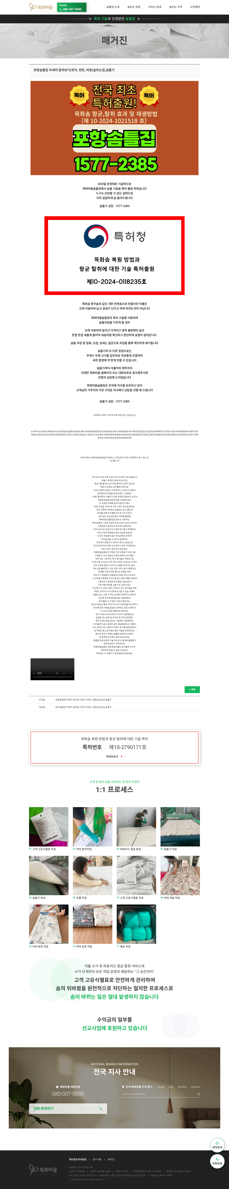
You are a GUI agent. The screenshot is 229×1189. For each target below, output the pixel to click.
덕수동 (73, 435)
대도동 (47, 431)
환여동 (129, 438)
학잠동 (116, 435)
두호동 (144, 435)
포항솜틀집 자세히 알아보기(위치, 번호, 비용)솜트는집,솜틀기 (74, 70)
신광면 (178, 435)
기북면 (106, 438)
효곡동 (189, 431)
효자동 (113, 431)
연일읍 (142, 431)
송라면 (190, 435)
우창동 (117, 438)
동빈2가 (92, 435)
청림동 (64, 431)
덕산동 (68, 435)
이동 (130, 431)
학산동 (99, 435)
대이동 (195, 431)
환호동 (161, 435)
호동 (109, 431)
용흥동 (127, 435)
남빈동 (45, 435)
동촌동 (93, 431)
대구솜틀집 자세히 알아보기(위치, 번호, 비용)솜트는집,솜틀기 (83, 707)
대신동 (79, 435)
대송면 (153, 431)
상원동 (51, 435)
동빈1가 (85, 435)
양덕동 (155, 435)
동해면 (159, 431)
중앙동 (62, 435)
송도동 (58, 431)
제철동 (184, 431)
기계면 (195, 435)
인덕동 (104, 431)
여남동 (167, 435)
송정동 (75, 431)
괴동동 (87, 431)
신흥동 (39, 435)
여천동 (56, 435)
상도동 (41, 431)
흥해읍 (173, 435)
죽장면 (100, 438)
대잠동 (125, 431)
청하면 (184, 435)
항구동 (104, 435)
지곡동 (119, 431)
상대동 (178, 431)
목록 (192, 689)
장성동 (150, 435)
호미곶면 (171, 431)
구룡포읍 (135, 431)
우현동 (133, 435)
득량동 (110, 435)
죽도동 (121, 435)
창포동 (138, 435)
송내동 (81, 431)
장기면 (165, 431)
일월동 (70, 431)
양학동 (111, 438)
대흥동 (34, 435)
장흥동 (98, 431)
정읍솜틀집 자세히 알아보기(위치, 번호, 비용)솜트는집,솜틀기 (83, 699)
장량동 (123, 438)
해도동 (53, 431)
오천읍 (148, 431)
